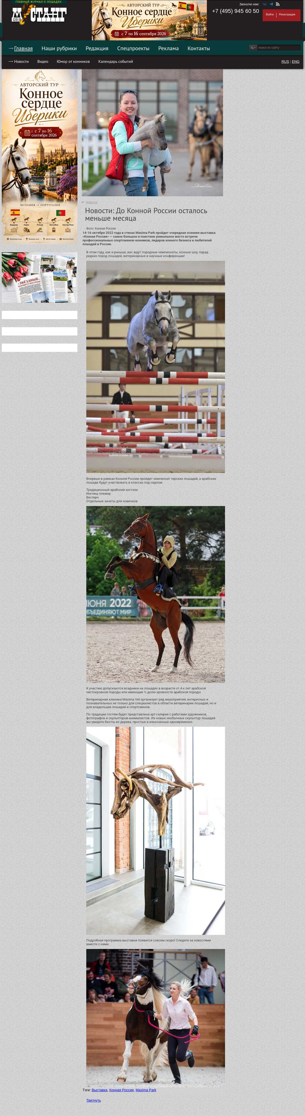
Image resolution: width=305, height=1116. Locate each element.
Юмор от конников (73, 61)
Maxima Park (146, 1090)
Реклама (168, 48)
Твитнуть (93, 1100)
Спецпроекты (133, 48)
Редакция (97, 48)
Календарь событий (115, 61)
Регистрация (287, 14)
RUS (285, 62)
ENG (295, 62)
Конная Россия (121, 1090)
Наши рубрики (59, 48)
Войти (270, 14)
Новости (21, 61)
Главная (23, 48)
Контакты (199, 48)
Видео (42, 61)
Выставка (99, 1090)
